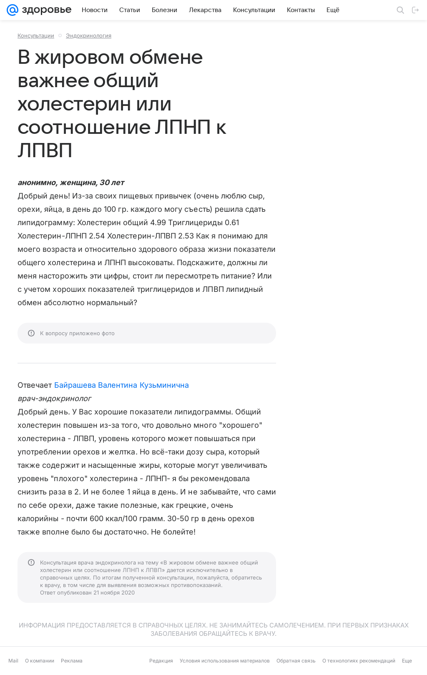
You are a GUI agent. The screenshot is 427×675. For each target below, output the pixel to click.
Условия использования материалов (225, 660)
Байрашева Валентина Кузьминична (121, 385)
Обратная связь (296, 660)
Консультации (36, 35)
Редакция (161, 660)
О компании (39, 660)
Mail (13, 660)
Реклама (72, 660)
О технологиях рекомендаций (358, 660)
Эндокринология (88, 35)
